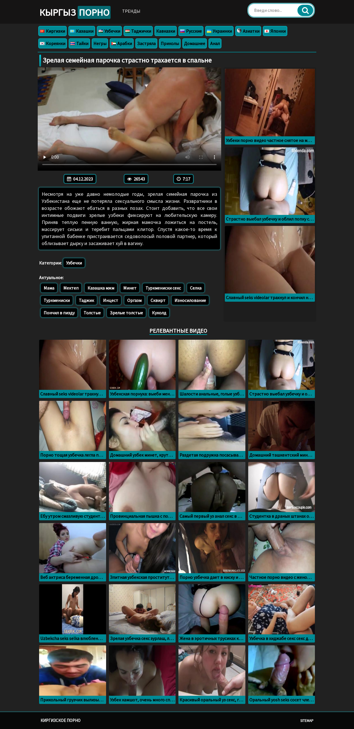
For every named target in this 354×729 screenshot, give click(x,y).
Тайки (79, 43)
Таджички (138, 31)
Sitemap (306, 720)
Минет (129, 288)
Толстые (92, 312)
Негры (99, 43)
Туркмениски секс (163, 288)
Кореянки (52, 43)
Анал (215, 43)
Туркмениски (57, 300)
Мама (49, 288)
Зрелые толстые (126, 312)
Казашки (81, 31)
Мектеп (71, 288)
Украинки (219, 31)
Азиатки (248, 31)
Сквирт (158, 300)
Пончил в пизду (59, 312)
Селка (195, 288)
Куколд (159, 312)
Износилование (190, 300)
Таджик (86, 300)
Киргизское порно (60, 720)
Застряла (146, 43)
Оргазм (134, 300)
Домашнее (194, 43)
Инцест (110, 300)
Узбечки (109, 31)
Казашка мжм (101, 288)
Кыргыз (75, 12)
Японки (275, 31)
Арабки (121, 43)
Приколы (170, 43)
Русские (191, 31)
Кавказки (165, 31)
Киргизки (52, 31)
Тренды (131, 11)
